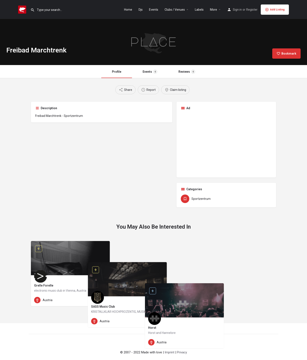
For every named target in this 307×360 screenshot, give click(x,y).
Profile (116, 71)
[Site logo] (22, 9)
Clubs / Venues (175, 9)
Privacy (182, 352)
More (213, 9)
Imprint (169, 352)
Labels (199, 9)
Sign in (237, 9)
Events (153, 9)
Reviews (186, 72)
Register (252, 9)
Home (128, 9)
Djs (141, 9)
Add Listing (275, 10)
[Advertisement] (226, 143)
